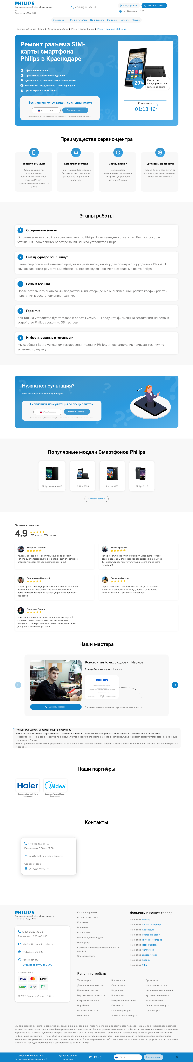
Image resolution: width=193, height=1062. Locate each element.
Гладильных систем (88, 990)
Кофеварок (117, 995)
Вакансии (112, 20)
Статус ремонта (129, 5)
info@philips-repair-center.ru (35, 944)
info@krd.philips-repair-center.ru (43, 856)
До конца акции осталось (68, 1057)
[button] (175, 685)
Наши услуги (84, 942)
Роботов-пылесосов (88, 1010)
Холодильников (154, 1000)
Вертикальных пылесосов (91, 995)
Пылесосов (117, 1005)
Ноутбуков (83, 1005)
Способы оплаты (86, 955)
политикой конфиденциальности (80, 116)
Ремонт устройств (78, 20)
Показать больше (96, 498)
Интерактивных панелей (159, 990)
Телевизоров (84, 980)
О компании (58, 20)
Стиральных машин (88, 1000)
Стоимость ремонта (87, 912)
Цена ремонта (97, 20)
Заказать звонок (154, 5)
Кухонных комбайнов (157, 995)
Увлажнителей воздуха (124, 1015)
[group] (28, 788)
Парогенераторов (121, 1010)
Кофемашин (118, 980)
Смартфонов (118, 985)
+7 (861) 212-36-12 (85, 7)
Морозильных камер (157, 985)
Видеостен (117, 990)
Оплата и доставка (87, 917)
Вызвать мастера (55, 707)
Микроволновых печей (123, 1000)
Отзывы (136, 20)
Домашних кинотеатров (90, 985)
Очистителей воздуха (157, 1005)
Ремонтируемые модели (90, 937)
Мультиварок (153, 1010)
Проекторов (152, 980)
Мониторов (83, 1015)
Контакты (124, 20)
